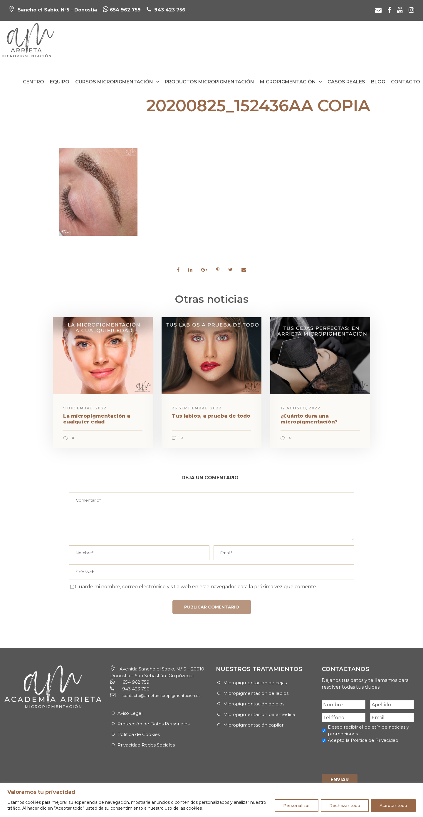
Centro (33, 82)
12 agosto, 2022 (300, 408)
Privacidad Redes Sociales (146, 745)
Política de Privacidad (374, 740)
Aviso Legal (130, 713)
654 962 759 (122, 10)
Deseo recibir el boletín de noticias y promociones (368, 730)
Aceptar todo (393, 805)
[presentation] (366, 757)
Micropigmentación (288, 82)
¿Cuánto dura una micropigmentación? (309, 419)
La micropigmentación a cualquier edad (96, 419)
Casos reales (346, 82)
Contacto (405, 82)
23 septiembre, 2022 (197, 408)
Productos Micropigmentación (209, 82)
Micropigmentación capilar (253, 725)
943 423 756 (169, 10)
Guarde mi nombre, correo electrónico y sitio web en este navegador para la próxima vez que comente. (196, 586)
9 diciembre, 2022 (85, 408)
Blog (378, 82)
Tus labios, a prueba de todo (211, 416)
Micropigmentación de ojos (253, 704)
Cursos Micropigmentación (114, 82)
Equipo (59, 82)
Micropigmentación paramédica (259, 714)
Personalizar (296, 805)
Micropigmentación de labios (255, 693)
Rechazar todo (344, 805)
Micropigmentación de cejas (255, 682)
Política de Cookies (139, 734)
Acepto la (363, 740)
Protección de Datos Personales (153, 724)
